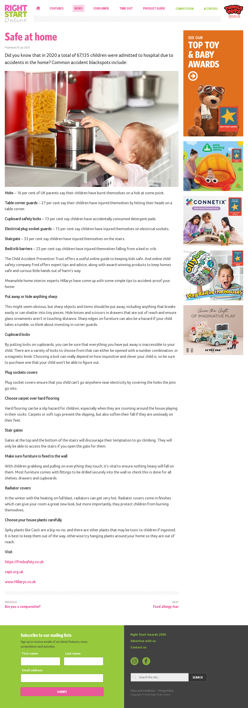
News (78, 8)
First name (30, 653)
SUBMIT (62, 691)
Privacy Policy (166, 690)
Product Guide (154, 8)
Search (198, 677)
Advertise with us (143, 641)
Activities (211, 8)
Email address (32, 670)
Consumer (101, 8)
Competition (185, 8)
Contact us (138, 647)
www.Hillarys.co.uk (20, 582)
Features (57, 8)
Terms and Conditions (142, 690)
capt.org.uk (14, 572)
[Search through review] (159, 677)
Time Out (126, 8)
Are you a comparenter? (23, 606)
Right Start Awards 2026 (148, 634)
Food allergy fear (166, 606)
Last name (73, 653)
